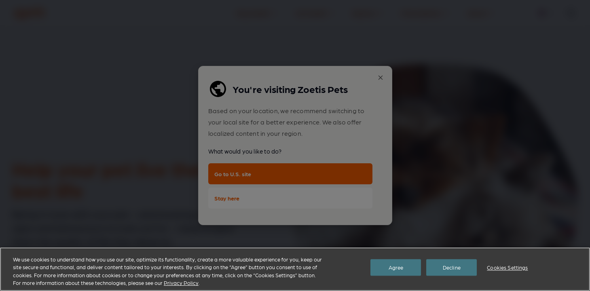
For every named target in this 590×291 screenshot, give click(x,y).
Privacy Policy (181, 283)
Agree (396, 269)
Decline (452, 269)
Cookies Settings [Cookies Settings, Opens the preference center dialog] (507, 269)
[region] (295, 269)
